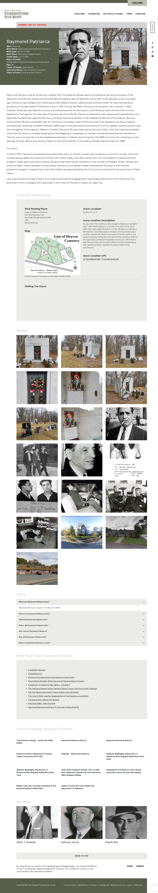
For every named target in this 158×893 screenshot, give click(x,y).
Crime (129, 14)
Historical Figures (113, 14)
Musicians (79, 14)
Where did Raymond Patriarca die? (33, 625)
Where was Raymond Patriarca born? (34, 614)
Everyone (140, 14)
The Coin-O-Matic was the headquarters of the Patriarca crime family (58, 696)
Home (130, 866)
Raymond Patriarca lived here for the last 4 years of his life (53, 707)
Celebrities (94, 14)
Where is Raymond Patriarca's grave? (34, 643)
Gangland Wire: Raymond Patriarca (43, 700)
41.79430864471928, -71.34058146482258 (101, 259)
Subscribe (137, 3)
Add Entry (138, 885)
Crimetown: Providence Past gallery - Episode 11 (49, 685)
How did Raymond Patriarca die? (33, 637)
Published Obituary (37, 670)
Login (129, 885)
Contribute (104, 885)
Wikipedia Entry (35, 674)
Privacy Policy (69, 866)
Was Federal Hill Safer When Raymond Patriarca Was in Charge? (56, 681)
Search (140, 866)
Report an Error (118, 885)
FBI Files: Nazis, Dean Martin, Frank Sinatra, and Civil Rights (53, 692)
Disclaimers (83, 885)
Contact (93, 885)
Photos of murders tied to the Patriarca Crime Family (51, 677)
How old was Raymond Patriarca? (33, 631)
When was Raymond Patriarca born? (34, 602)
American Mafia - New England (41, 703)
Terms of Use (52, 866)
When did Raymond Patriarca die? (33, 620)
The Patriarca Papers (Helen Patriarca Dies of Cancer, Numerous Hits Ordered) (62, 689)
